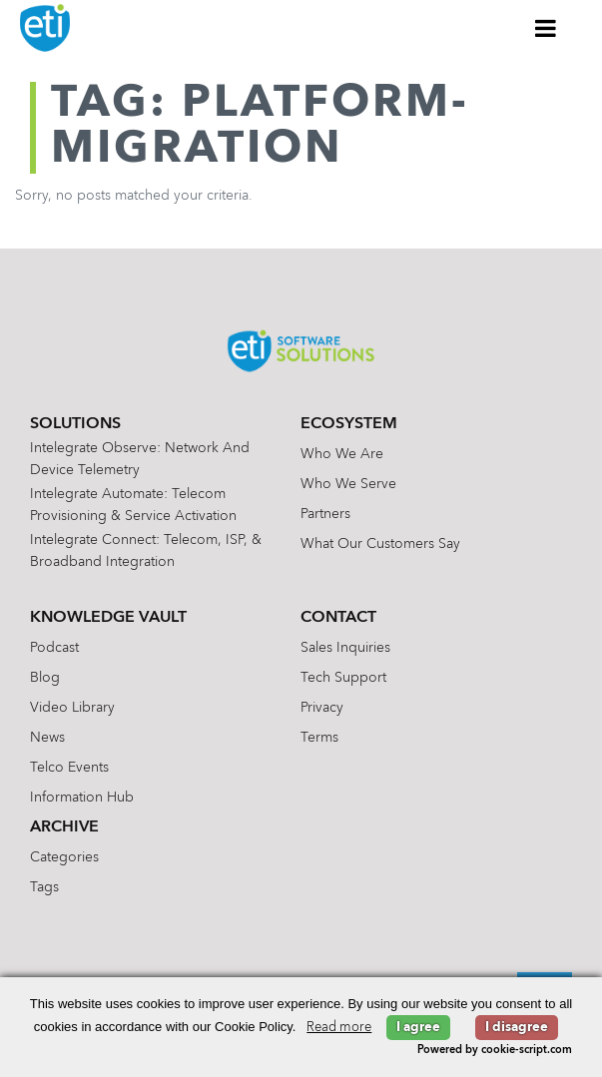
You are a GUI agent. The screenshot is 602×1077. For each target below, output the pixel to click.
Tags (44, 887)
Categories (64, 857)
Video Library (72, 708)
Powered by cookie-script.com (494, 1050)
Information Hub (82, 798)
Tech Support (343, 678)
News (47, 738)
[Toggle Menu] (546, 28)
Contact (338, 618)
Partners (325, 514)
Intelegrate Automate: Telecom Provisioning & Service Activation (133, 505)
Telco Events (69, 768)
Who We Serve (348, 484)
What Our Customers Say (380, 544)
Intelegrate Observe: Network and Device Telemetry (140, 459)
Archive (64, 827)
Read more (338, 1027)
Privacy (322, 708)
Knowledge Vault (108, 618)
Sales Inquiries (345, 648)
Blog (45, 678)
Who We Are (342, 454)
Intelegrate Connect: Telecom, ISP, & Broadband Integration (146, 551)
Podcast (54, 648)
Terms (319, 738)
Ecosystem (349, 424)
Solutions (75, 424)
